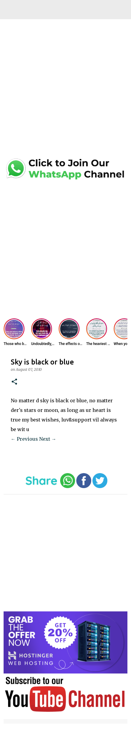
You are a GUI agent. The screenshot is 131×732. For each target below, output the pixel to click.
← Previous (24, 439)
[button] (14, 382)
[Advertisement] (65, 90)
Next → (47, 439)
